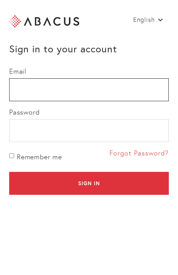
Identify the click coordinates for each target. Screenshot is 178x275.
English (144, 19)
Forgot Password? (139, 153)
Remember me (35, 157)
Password (24, 112)
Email (17, 71)
